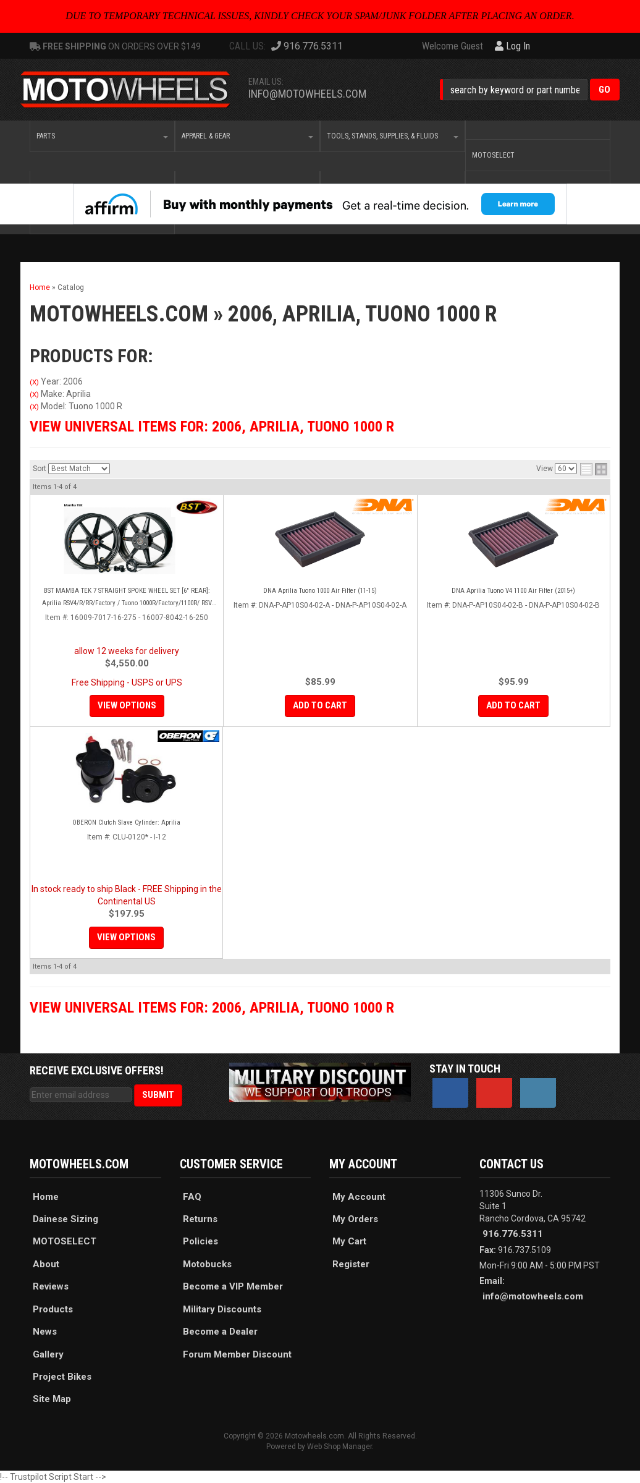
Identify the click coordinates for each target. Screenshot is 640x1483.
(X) (34, 382)
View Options (127, 705)
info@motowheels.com (307, 93)
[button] (530, 89)
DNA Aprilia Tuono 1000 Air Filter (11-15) (320, 591)
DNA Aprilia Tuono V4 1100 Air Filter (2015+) (513, 591)
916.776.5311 (512, 1233)
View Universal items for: (212, 426)
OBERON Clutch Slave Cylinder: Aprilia (126, 822)
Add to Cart (320, 705)
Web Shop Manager (339, 1446)
